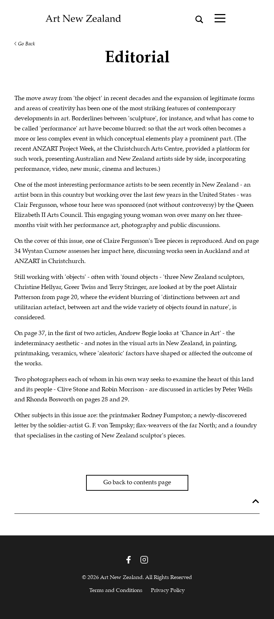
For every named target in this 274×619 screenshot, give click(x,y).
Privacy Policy (168, 590)
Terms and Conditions (115, 590)
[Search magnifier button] (199, 19)
